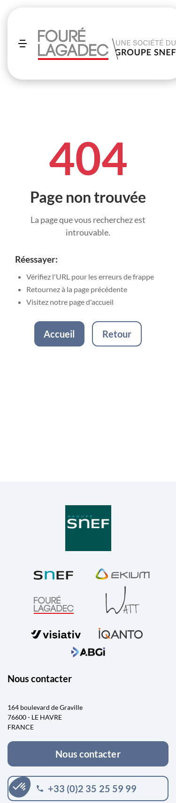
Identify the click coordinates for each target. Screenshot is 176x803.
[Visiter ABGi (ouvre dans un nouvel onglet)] (88, 650)
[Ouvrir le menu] (22, 43)
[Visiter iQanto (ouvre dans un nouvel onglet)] (121, 632)
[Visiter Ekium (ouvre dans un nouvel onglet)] (123, 573)
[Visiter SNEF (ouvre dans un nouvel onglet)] (53, 573)
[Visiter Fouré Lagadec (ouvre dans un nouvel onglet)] (54, 605)
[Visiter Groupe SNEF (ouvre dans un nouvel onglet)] (88, 529)
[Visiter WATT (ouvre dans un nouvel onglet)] (122, 599)
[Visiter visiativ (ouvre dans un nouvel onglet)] (56, 632)
